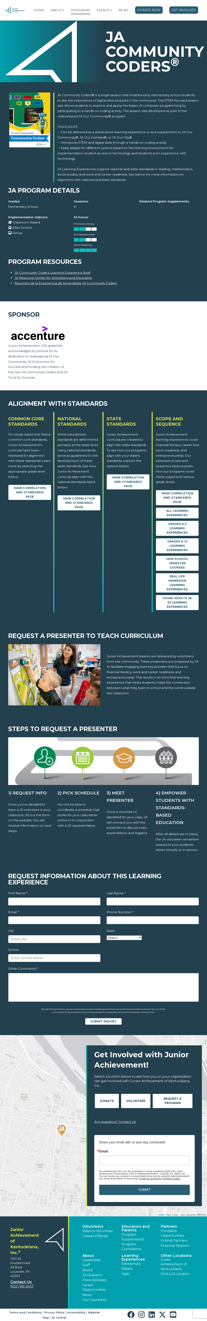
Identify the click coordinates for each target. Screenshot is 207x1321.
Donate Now (149, 10)
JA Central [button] (58, 1317)
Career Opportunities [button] (94, 1287)
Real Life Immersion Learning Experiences (177, 582)
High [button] (125, 1274)
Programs (80, 10)
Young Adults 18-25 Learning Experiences (177, 602)
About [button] (88, 1255)
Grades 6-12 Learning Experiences (177, 546)
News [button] (86, 1295)
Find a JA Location (175, 1274)
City (11, 931)
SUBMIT (144, 1190)
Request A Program (173, 1101)
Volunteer (135, 1101)
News (123, 10)
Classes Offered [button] (95, 1236)
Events (103, 10)
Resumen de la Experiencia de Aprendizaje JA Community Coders (65, 283)
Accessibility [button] (76, 1312)
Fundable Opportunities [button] (172, 1233)
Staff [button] (86, 1265)
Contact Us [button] (21, 1282)
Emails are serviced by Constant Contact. (160, 1178)
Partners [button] (169, 1226)
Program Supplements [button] (133, 1237)
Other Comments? (23, 969)
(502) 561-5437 (22, 1286)
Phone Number (120, 912)
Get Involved (184, 10)
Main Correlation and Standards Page (30, 492)
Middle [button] (127, 1269)
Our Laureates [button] (94, 1300)
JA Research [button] (92, 1275)
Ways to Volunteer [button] (97, 1231)
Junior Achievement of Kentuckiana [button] (174, 1264)
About (56, 10)
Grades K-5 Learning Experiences (177, 528)
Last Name (116, 893)
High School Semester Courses (177, 563)
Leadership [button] (91, 1260)
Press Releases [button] (94, 1280)
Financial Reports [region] (175, 1246)
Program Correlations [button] (131, 1246)
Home (39, 10)
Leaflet (161, 1215)
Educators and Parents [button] (136, 1228)
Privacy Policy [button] (54, 1312)
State (111, 931)
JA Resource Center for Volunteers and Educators (53, 278)
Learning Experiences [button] (133, 1257)
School (13, 950)
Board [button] (87, 1270)
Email (13, 912)
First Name (17, 893)
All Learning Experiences (177, 513)
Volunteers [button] (92, 1226)
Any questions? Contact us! (115, 1122)
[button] (63, 10)
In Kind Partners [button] (174, 1240)
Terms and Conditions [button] (25, 1312)
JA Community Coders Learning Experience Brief (52, 273)
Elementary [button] (131, 1264)
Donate (107, 1101)
